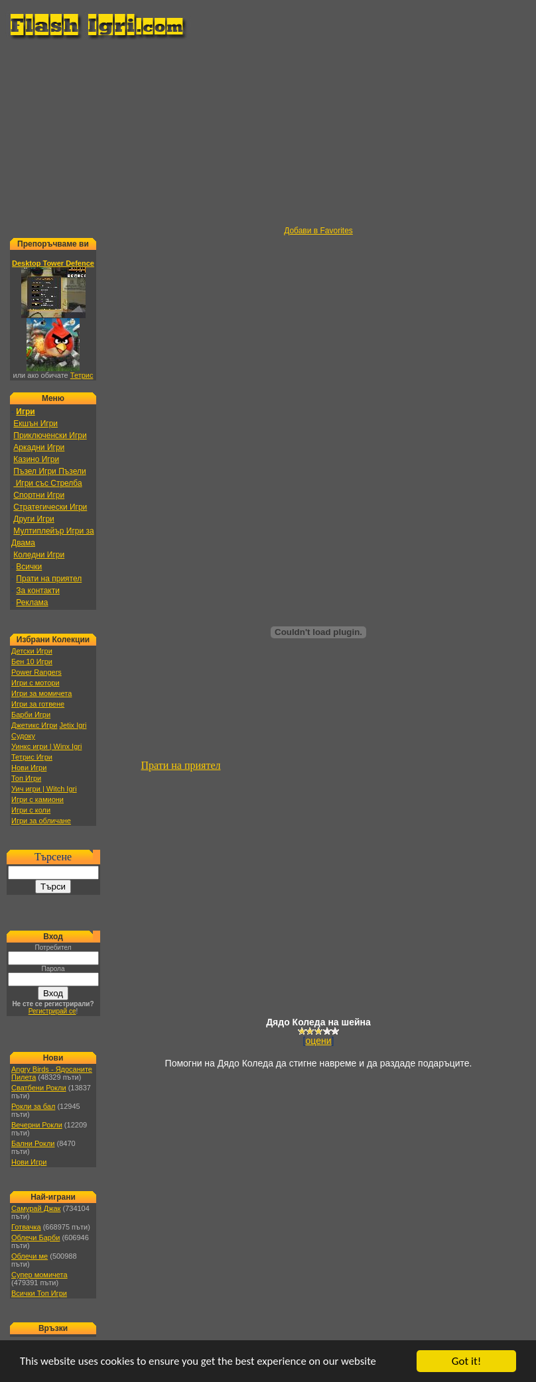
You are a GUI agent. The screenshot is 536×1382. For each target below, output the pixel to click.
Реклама (32, 602)
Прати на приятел (49, 578)
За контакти (38, 590)
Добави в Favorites (318, 230)
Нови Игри (28, 768)
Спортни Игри (38, 495)
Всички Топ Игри (39, 1293)
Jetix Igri (72, 725)
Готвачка (26, 1227)
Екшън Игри (35, 423)
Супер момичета (39, 1275)
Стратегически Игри (50, 507)
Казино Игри (36, 459)
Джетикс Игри (34, 725)
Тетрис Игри (31, 757)
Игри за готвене (37, 704)
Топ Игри (26, 778)
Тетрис (82, 375)
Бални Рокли (33, 1143)
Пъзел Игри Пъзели (49, 471)
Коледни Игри (38, 554)
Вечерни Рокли (36, 1125)
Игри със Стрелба (47, 483)
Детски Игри (31, 651)
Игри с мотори (35, 683)
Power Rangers (36, 672)
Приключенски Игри (49, 435)
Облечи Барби (35, 1237)
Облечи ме (29, 1256)
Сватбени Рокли (38, 1088)
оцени (319, 1040)
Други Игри (33, 519)
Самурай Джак (35, 1208)
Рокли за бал (33, 1106)
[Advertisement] (271, 133)
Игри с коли (30, 810)
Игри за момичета (41, 693)
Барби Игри (30, 715)
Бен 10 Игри (31, 661)
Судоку (23, 736)
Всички (29, 566)
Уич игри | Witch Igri (44, 789)
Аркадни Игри (38, 447)
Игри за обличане (41, 821)
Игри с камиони (37, 799)
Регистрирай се (52, 1011)
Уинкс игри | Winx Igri (46, 746)
